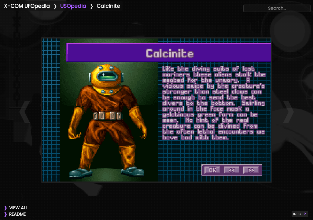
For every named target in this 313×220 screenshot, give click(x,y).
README (17, 214)
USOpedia (73, 6)
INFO (299, 213)
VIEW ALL (18, 208)
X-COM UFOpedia (26, 6)
